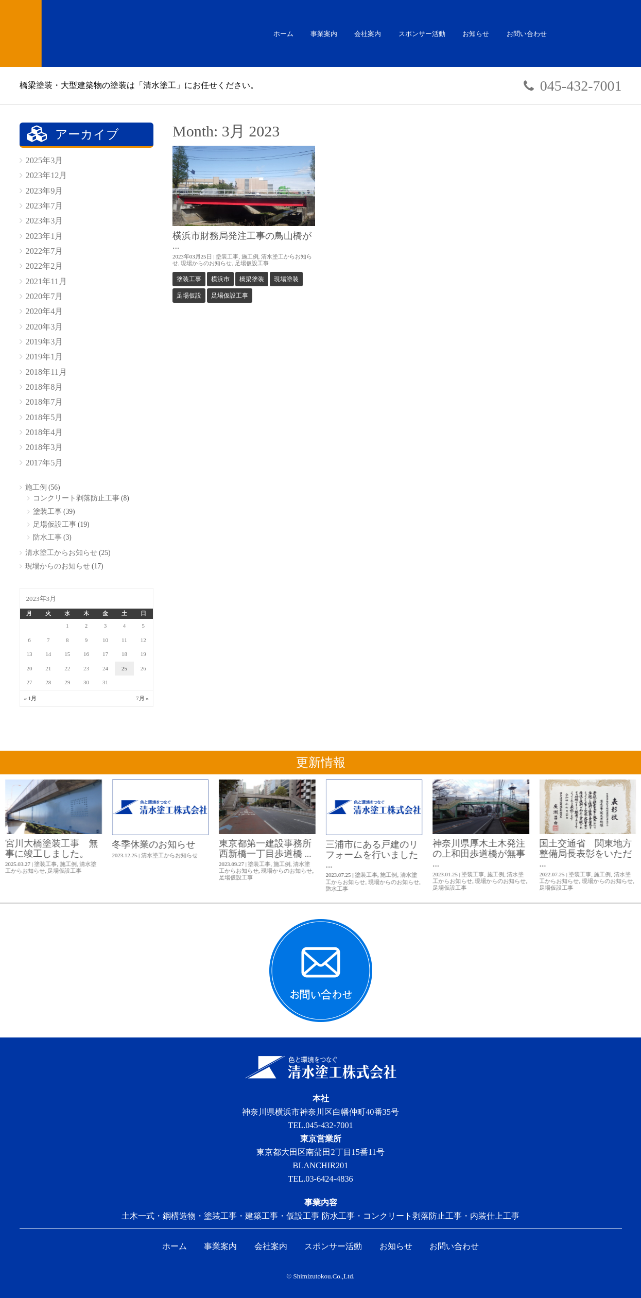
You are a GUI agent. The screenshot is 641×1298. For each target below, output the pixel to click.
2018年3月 (44, 447)
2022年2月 (44, 266)
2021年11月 (46, 281)
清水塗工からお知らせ (61, 553)
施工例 (249, 256)
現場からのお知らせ (206, 263)
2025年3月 (44, 160)
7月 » (142, 698)
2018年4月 (44, 432)
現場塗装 (286, 279)
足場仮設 (189, 295)
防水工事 (47, 537)
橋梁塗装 (251, 279)
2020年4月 (44, 311)
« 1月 (30, 698)
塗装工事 (227, 256)
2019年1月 (44, 356)
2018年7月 (44, 402)
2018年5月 (44, 417)
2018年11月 (46, 372)
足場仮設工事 (252, 263)
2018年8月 (44, 387)
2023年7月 (44, 206)
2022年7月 (44, 251)
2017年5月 (44, 463)
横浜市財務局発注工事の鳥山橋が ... (241, 241)
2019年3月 (44, 342)
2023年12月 (46, 175)
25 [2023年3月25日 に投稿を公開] (124, 668)
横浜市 (220, 279)
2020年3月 (44, 327)
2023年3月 (44, 221)
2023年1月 (44, 236)
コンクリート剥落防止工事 (76, 498)
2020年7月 (44, 296)
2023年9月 (44, 191)
